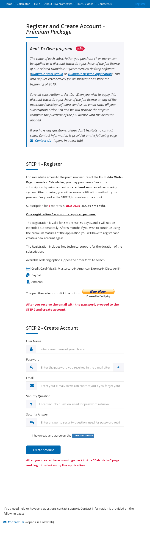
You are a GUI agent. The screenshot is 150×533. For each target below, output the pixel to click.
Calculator (23, 4)
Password (32, 359)
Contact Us (105, 4)
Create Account (43, 450)
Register (140, 4)
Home (8, 4)
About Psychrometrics (58, 4)
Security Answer (37, 414)
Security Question (38, 396)
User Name (33, 341)
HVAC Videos (85, 4)
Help (37, 4)
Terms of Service (83, 435)
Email (29, 378)
